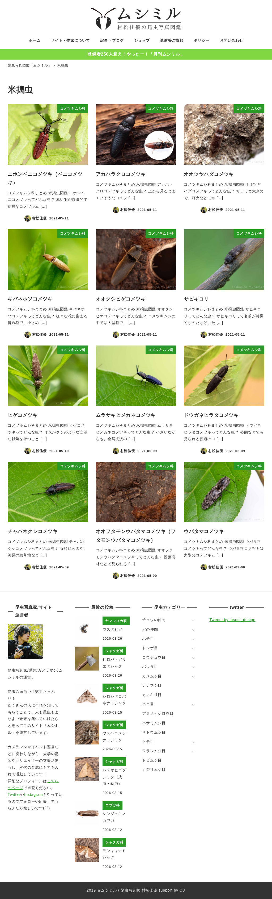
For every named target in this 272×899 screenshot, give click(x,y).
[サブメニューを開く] (193, 620)
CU (182, 890)
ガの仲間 (150, 629)
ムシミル (109, 890)
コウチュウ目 (154, 657)
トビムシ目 (152, 760)
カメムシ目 (152, 676)
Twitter (14, 794)
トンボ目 (150, 648)
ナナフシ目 (152, 685)
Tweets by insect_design (232, 620)
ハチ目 (148, 638)
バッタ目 (150, 666)
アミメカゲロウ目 (157, 713)
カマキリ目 (152, 695)
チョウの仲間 (154, 620)
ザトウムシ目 (154, 732)
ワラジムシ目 (154, 751)
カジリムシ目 (154, 769)
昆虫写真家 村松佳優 (139, 890)
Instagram (33, 794)
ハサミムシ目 (154, 723)
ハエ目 (148, 704)
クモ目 (148, 741)
